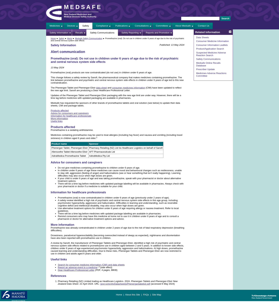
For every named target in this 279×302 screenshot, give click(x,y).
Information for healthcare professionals (71, 116)
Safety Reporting (130, 32)
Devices (71, 25)
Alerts (69, 38)
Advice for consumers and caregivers (70, 113)
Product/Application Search (210, 48)
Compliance (102, 25)
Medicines (55, 25)
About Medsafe (183, 25)
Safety (85, 25)
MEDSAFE (83, 7)
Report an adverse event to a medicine (77, 267)
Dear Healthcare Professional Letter (76, 270)
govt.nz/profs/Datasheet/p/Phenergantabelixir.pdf (125, 284)
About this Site (132, 294)
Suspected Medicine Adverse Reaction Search (211, 54)
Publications (121, 25)
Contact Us (203, 25)
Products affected (60, 110)
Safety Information (59, 32)
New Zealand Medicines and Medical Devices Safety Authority (80, 15)
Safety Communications (102, 32)
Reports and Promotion (158, 32)
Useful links (56, 121)
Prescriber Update (205, 69)
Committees (162, 25)
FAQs (146, 294)
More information (59, 118)
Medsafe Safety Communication (88, 38)
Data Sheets (202, 37)
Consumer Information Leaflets (212, 45)
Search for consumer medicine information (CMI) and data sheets (91, 264)
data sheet (101, 87)
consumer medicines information (128, 87)
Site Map (156, 294)
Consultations (142, 25)
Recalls (79, 32)
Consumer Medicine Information (212, 41)
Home (53, 38)
